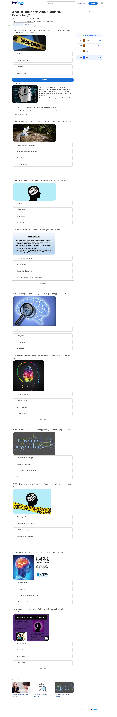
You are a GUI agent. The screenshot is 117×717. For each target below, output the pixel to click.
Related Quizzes (17, 680)
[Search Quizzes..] (61, 3)
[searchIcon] (74, 3)
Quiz (16, 25)
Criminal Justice (25, 18)
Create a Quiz (93, 3)
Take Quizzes (82, 3)
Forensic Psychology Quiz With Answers (20, 695)
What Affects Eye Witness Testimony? (40, 695)
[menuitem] (82, 3)
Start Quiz (43, 80)
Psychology (17, 18)
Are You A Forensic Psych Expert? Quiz (62, 695)
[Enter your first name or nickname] (24, 114)
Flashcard (29, 25)
